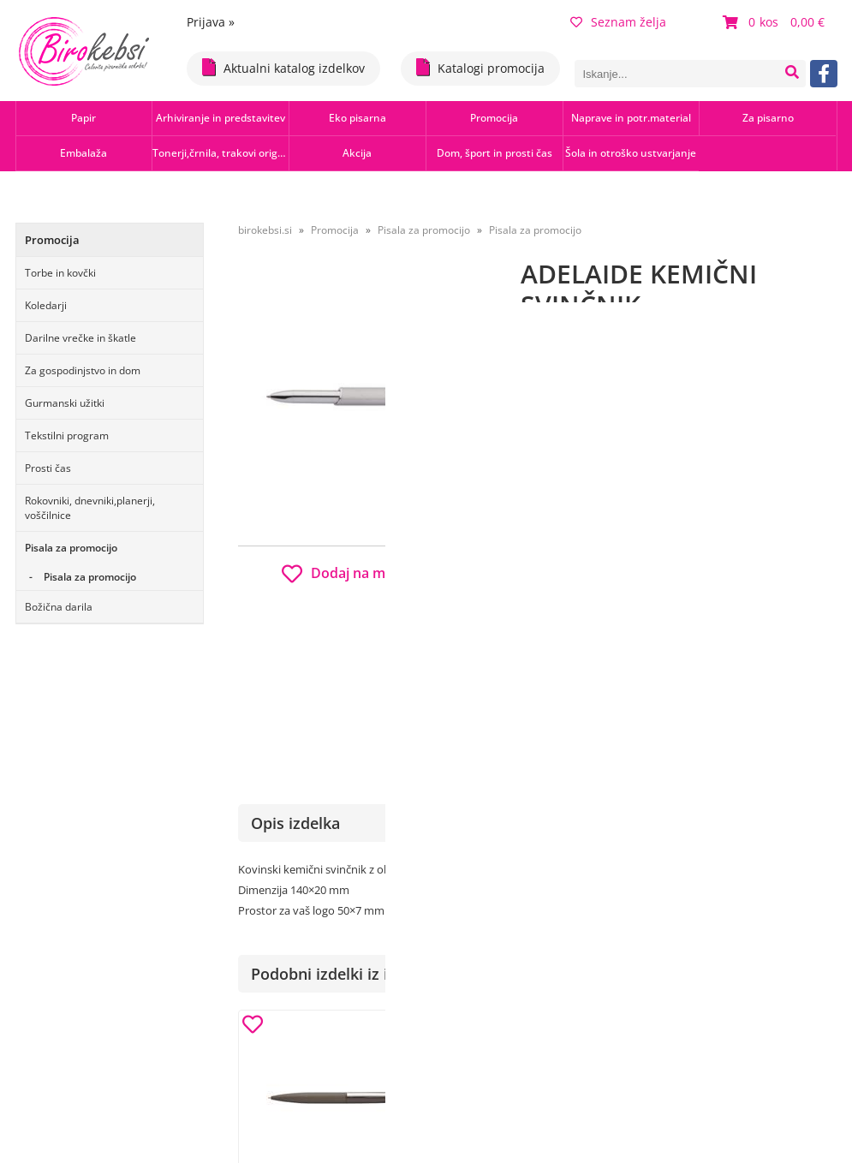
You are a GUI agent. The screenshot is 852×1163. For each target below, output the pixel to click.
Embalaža (83, 153)
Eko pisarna (357, 117)
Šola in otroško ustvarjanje (630, 153)
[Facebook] (823, 73)
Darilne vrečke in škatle (80, 338)
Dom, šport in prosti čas (494, 153)
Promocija (494, 117)
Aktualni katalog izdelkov (283, 67)
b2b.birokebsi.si (719, 567)
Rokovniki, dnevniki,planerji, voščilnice (90, 507)
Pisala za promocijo (71, 547)
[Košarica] (775, 22)
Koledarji (46, 305)
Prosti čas (48, 468)
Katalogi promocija (480, 67)
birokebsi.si (265, 230)
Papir (83, 117)
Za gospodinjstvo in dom (82, 370)
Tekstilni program (67, 435)
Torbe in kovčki (60, 272)
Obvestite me (571, 669)
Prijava (211, 22)
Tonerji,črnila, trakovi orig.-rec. (220, 153)
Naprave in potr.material (631, 117)
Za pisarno (768, 117)
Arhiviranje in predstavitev (220, 117)
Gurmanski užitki (64, 403)
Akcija (357, 153)
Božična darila (58, 606)
